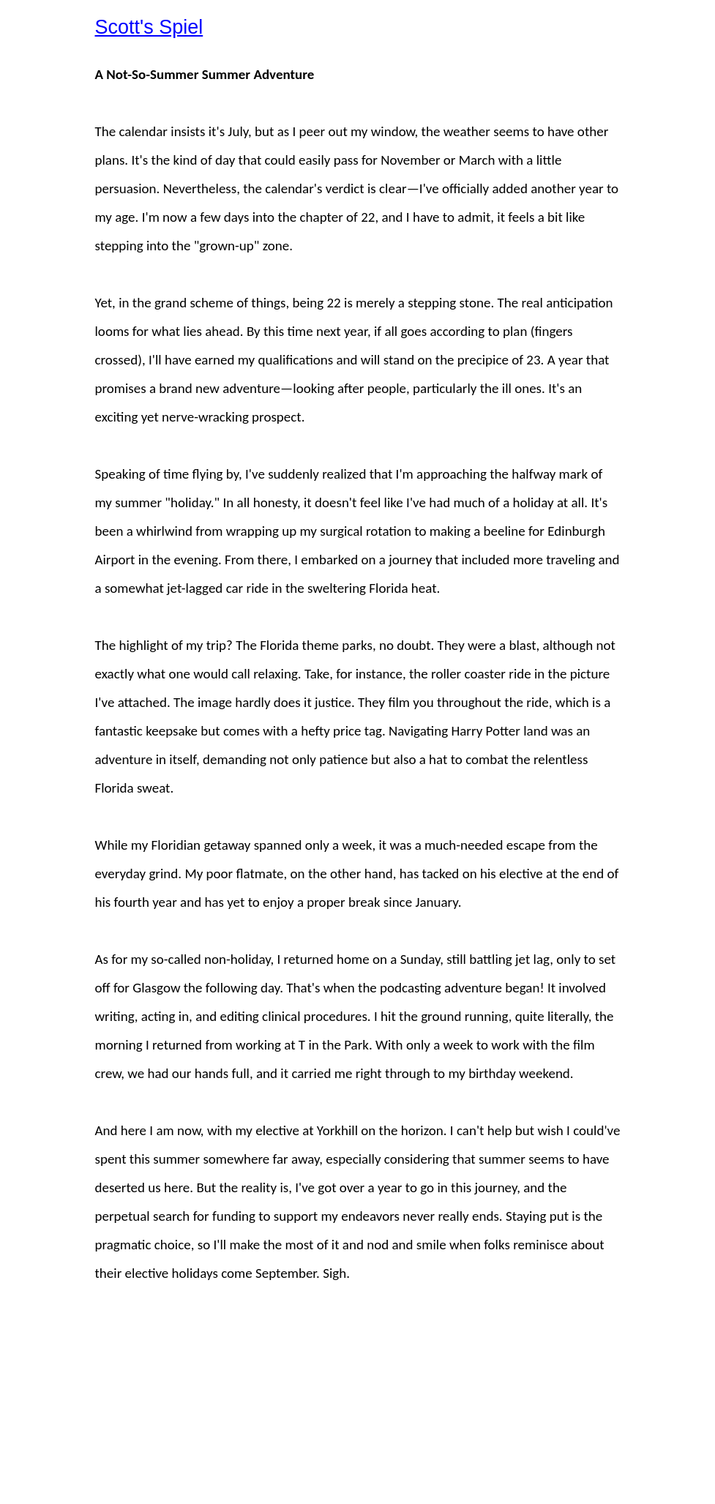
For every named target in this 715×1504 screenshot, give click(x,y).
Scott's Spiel (149, 27)
